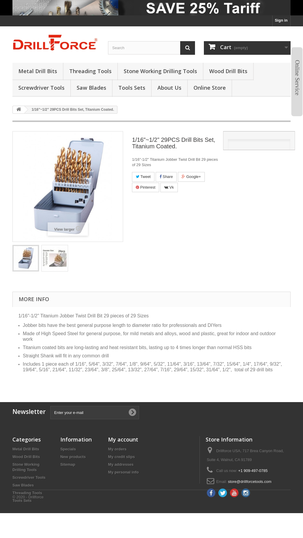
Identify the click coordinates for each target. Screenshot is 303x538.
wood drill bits (228, 71)
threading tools (90, 71)
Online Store (210, 87)
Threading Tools (27, 493)
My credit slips (121, 457)
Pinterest (145, 187)
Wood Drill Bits (26, 457)
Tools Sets (22, 500)
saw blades (91, 87)
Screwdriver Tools (29, 477)
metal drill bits (37, 71)
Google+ (191, 176)
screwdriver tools (41, 87)
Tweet (143, 176)
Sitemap (67, 464)
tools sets (131, 87)
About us (169, 87)
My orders (117, 449)
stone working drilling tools (160, 71)
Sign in (281, 20)
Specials (68, 449)
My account (123, 439)
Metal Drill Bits (25, 449)
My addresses (120, 464)
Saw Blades (23, 485)
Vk (169, 187)
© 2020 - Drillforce (27, 522)
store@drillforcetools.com (249, 481)
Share (166, 176)
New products (73, 457)
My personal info (123, 472)
